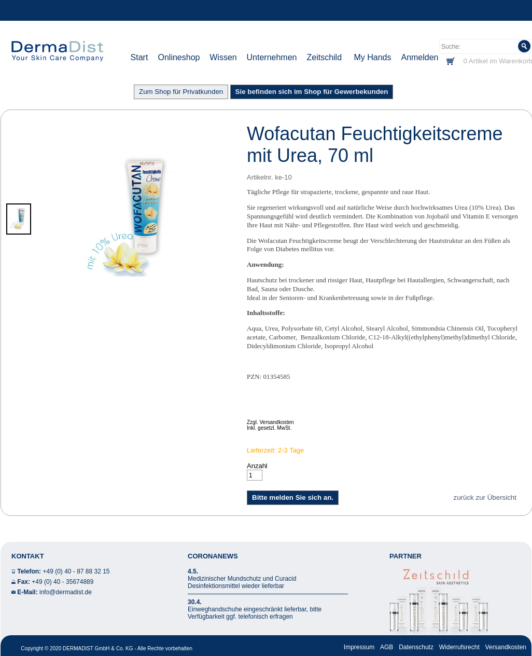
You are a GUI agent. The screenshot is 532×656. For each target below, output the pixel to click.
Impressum (359, 647)
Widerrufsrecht (459, 647)
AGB (386, 647)
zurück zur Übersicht (485, 497)
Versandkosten (505, 647)
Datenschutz (416, 647)
